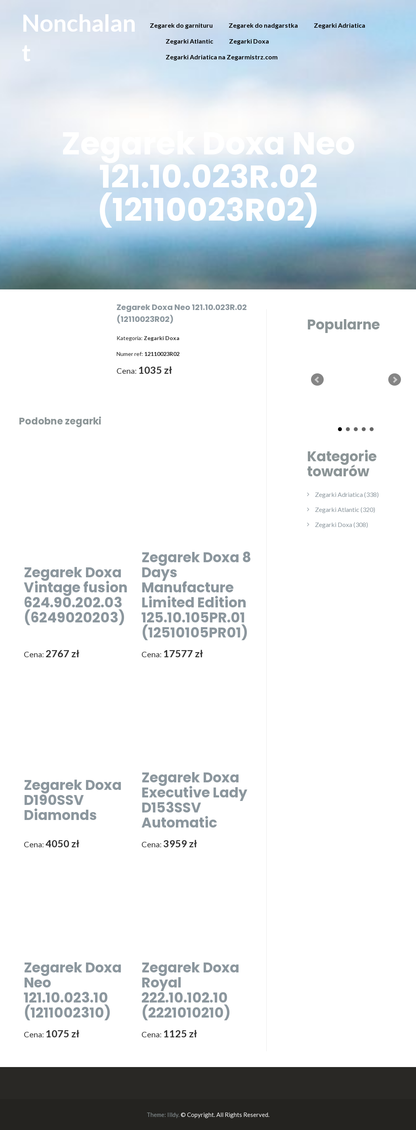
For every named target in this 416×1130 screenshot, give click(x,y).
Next (394, 379)
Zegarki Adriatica (339, 25)
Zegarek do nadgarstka (263, 25)
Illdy (172, 1114)
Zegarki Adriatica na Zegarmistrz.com (222, 57)
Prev (317, 379)
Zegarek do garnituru (181, 25)
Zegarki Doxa (249, 41)
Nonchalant (79, 37)
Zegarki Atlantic (189, 41)
